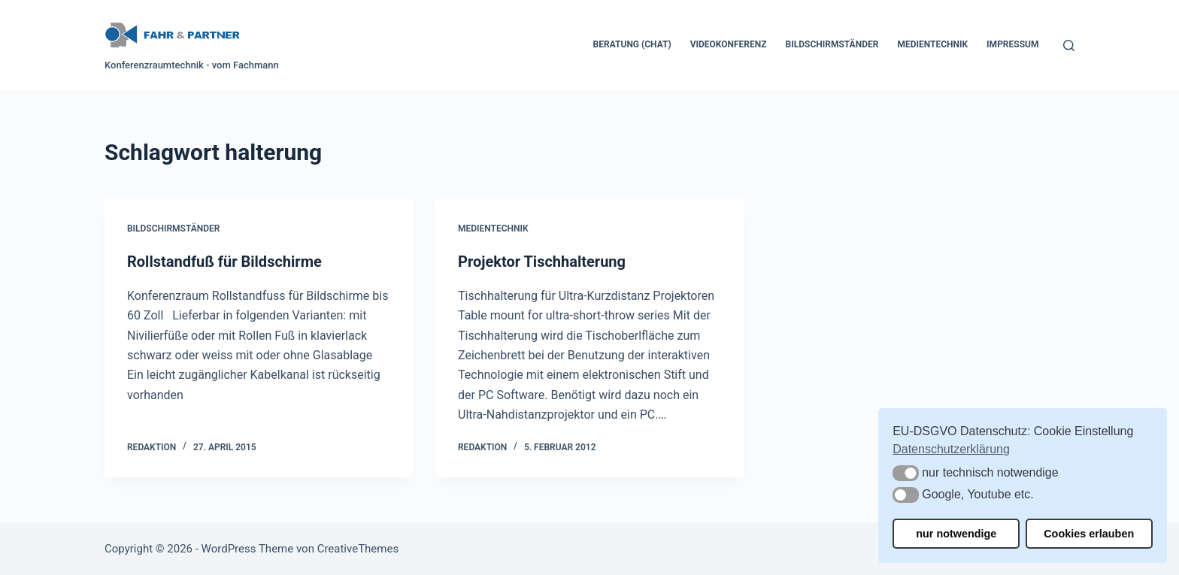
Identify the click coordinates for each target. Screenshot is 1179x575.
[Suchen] (1068, 45)
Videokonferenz (728, 44)
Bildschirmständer (832, 44)
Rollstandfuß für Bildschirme (224, 262)
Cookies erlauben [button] (1089, 534)
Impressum (1012, 44)
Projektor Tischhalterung (542, 262)
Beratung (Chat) (632, 44)
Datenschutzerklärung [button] (951, 449)
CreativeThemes (358, 548)
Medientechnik (932, 44)
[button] (906, 473)
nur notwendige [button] (956, 534)
